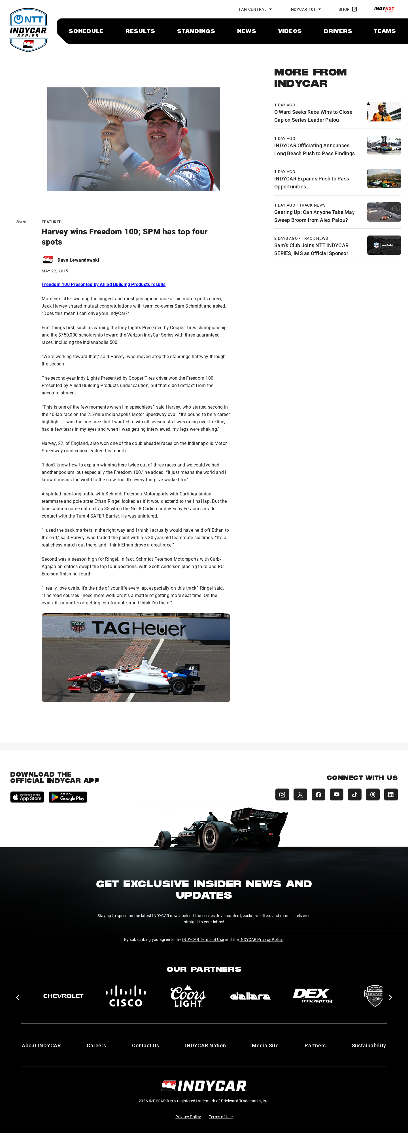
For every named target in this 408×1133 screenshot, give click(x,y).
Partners (315, 1045)
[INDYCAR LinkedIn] (391, 794)
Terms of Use (221, 1116)
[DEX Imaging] (313, 995)
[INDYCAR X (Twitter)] (300, 794)
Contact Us (145, 1045)
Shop (348, 9)
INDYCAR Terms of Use (203, 939)
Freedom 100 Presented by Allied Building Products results (103, 284)
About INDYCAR (41, 1045)
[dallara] (250, 995)
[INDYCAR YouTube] (336, 794)
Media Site (265, 1045)
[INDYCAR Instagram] (282, 794)
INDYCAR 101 (303, 9)
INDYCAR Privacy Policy (261, 939)
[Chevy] (63, 995)
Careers (96, 1045)
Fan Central (253, 9)
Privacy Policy (188, 1116)
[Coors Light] (188, 995)
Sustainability (369, 1045)
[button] (17, 997)
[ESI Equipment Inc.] (375, 995)
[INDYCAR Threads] (373, 794)
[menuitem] (86, 31)
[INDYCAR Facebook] (318, 794)
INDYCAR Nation (205, 1045)
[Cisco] (126, 995)
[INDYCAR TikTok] (355, 794)
